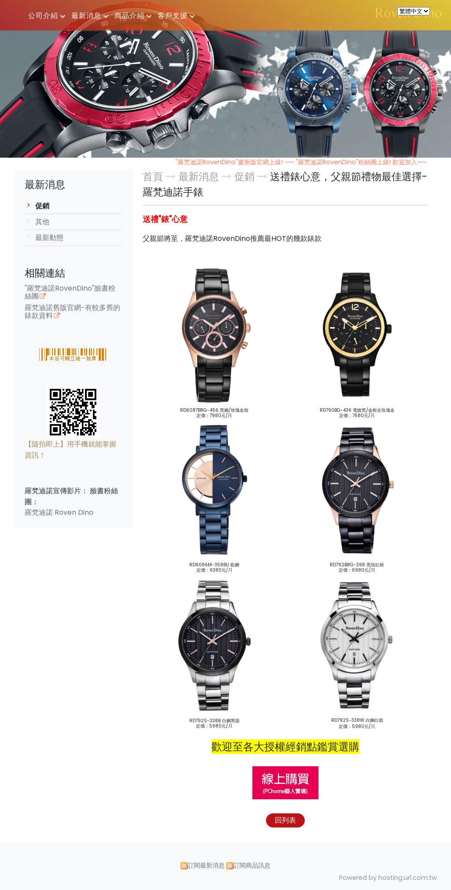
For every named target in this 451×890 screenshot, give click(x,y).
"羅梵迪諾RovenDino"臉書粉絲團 (70, 292)
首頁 (153, 177)
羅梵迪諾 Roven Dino (59, 512)
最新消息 (200, 177)
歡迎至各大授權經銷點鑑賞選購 (285, 746)
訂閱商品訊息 (251, 865)
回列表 (285, 820)
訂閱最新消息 (206, 865)
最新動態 (49, 238)
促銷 (42, 206)
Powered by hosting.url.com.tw (388, 877)
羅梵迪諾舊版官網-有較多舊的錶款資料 (72, 312)
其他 (42, 222)
